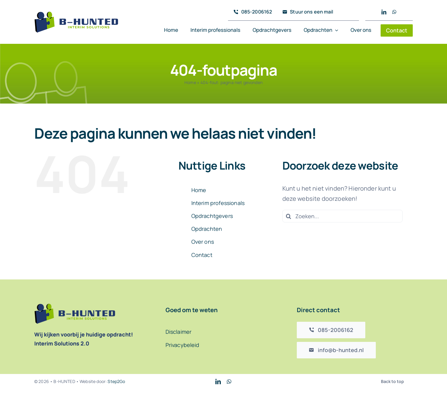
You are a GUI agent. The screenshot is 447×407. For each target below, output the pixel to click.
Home (190, 82)
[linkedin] (384, 12)
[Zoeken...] (342, 216)
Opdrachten (206, 228)
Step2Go (116, 381)
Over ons (202, 241)
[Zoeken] (288, 216)
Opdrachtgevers (212, 215)
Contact (201, 254)
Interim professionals (218, 203)
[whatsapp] (394, 12)
